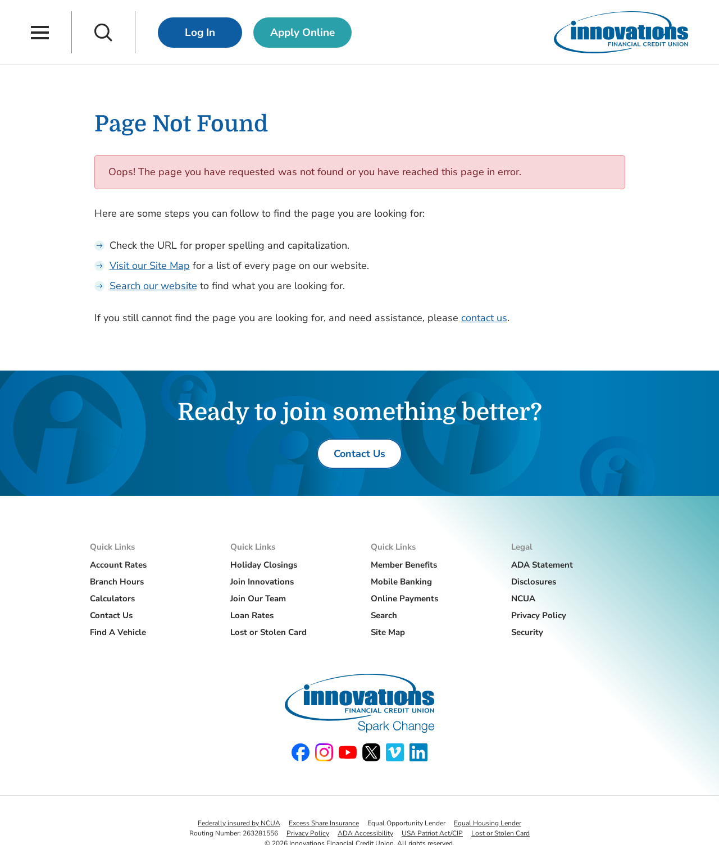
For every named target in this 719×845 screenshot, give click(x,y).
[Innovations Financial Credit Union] (621, 32)
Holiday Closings (263, 564)
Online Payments (404, 598)
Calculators (112, 598)
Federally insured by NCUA (239, 823)
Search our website (153, 286)
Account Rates (118, 564)
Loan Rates (252, 615)
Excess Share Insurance (324, 823)
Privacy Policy (538, 615)
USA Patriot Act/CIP (432, 833)
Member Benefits (404, 564)
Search (384, 615)
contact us (484, 318)
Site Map (388, 632)
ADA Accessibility (365, 833)
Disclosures (533, 581)
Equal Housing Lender (487, 823)
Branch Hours (117, 581)
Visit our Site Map (150, 265)
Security (527, 632)
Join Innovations (262, 581)
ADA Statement (542, 564)
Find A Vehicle (118, 632)
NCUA (523, 598)
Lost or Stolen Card (268, 632)
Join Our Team (258, 598)
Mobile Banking (401, 581)
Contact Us (111, 615)
